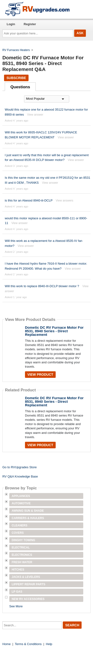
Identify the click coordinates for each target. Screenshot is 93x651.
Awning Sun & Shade (28, 510)
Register (30, 24)
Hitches (18, 569)
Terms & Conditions (28, 644)
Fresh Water (22, 562)
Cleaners (19, 525)
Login (11, 24)
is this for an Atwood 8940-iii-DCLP (29, 200)
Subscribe (16, 78)
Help (49, 644)
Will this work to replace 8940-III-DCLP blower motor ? (42, 286)
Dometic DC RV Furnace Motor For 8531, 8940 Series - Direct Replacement (54, 331)
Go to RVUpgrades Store (19, 467)
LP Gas (17, 591)
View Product (40, 374)
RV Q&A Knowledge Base (20, 476)
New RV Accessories (28, 599)
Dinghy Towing (23, 540)
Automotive (21, 503)
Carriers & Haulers (28, 518)
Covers (18, 532)
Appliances (21, 496)
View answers (64, 200)
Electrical (21, 547)
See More (16, 606)
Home (6, 644)
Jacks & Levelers (26, 577)
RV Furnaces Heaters (16, 50)
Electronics (22, 555)
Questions (20, 87)
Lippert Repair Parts (28, 584)
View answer (35, 114)
